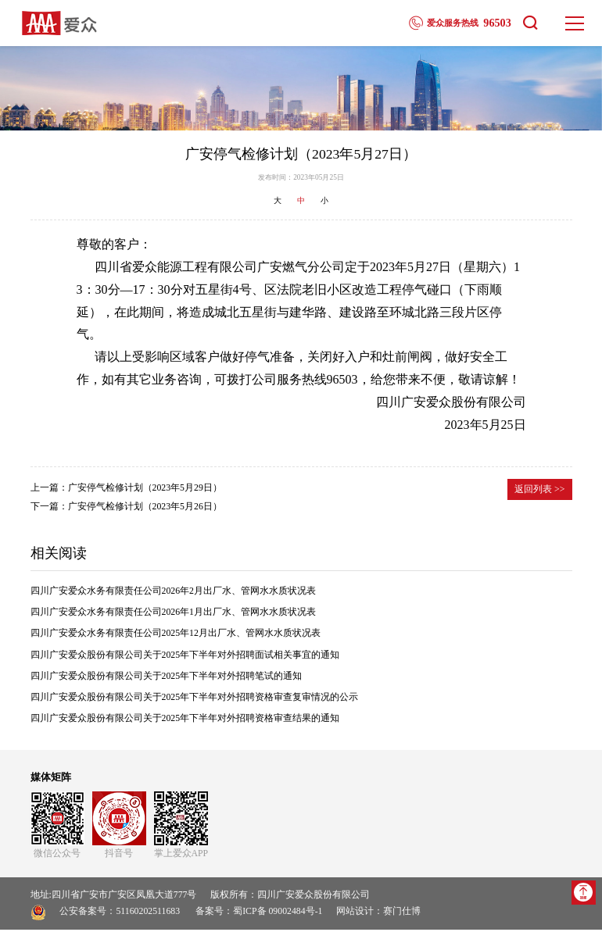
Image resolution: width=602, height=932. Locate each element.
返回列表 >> (539, 491)
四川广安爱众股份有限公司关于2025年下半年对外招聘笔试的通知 (166, 678)
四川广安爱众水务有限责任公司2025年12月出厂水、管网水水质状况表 (175, 635)
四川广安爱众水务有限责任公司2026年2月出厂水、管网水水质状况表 (173, 592)
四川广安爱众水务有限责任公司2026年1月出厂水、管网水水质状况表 (173, 614)
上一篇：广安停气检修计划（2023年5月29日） (126, 489)
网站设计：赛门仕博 (378, 914)
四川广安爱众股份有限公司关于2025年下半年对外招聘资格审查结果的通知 (185, 720)
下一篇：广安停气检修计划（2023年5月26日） (126, 508)
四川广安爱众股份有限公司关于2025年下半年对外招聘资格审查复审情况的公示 (194, 699)
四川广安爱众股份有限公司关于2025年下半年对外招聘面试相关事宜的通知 (185, 657)
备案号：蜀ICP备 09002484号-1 (258, 914)
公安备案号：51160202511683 (119, 914)
